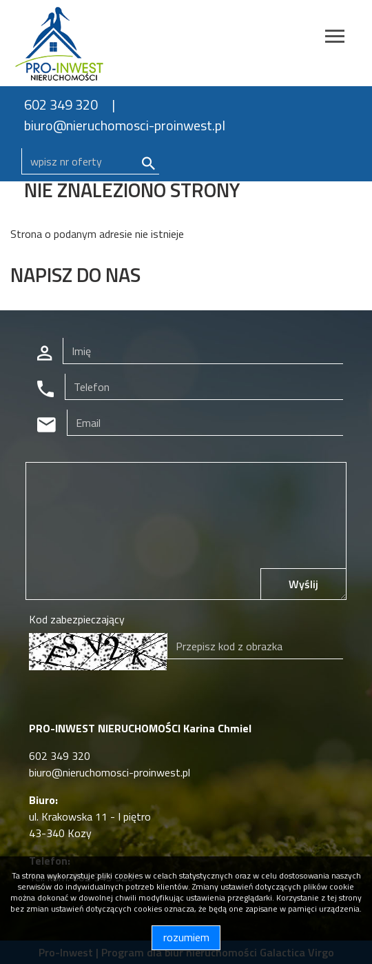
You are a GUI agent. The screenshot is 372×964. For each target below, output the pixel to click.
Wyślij (303, 584)
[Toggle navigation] (334, 38)
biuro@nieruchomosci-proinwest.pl (124, 125)
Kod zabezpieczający (77, 619)
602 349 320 (61, 104)
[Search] (90, 161)
